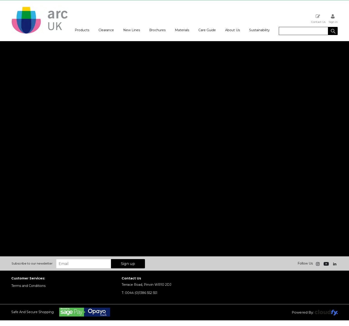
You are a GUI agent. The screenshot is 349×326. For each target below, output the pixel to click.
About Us (232, 30)
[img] (318, 263)
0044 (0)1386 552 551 (139, 293)
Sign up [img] (128, 264)
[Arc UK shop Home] (39, 33)
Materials (182, 30)
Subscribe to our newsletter (32, 263)
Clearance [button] (106, 30)
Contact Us (318, 18)
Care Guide (207, 30)
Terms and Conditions (28, 286)
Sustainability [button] (259, 30)
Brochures (157, 30)
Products (82, 30)
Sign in (333, 18)
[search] (303, 31)
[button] (333, 31)
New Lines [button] (131, 30)
